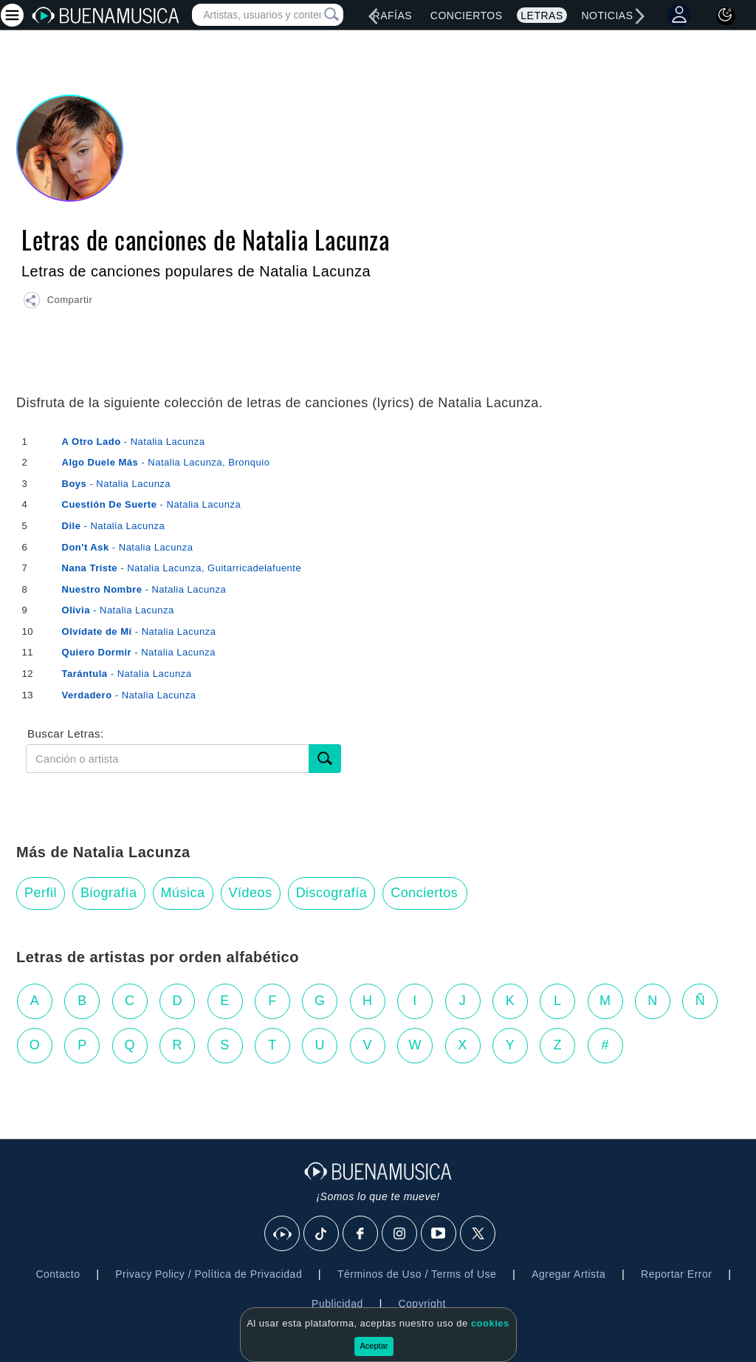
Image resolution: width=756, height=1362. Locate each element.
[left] (373, 16)
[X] (478, 1234)
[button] (57, 302)
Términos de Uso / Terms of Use (416, 1274)
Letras (541, 15)
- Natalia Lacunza (133, 441)
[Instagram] (400, 1234)
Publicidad (337, 1304)
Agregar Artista (568, 1274)
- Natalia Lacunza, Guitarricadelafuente (182, 567)
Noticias (607, 15)
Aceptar (374, 1345)
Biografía (108, 892)
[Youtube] (439, 1234)
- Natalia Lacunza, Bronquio (166, 462)
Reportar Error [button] (676, 1274)
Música (183, 892)
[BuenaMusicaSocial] (282, 1234)
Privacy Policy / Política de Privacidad (208, 1274)
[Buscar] (325, 758)
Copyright (421, 1304)
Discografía (332, 892)
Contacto (57, 1274)
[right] (640, 16)
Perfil (40, 892)
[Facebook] (361, 1234)
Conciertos (466, 15)
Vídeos (250, 892)
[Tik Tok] (322, 1234)
